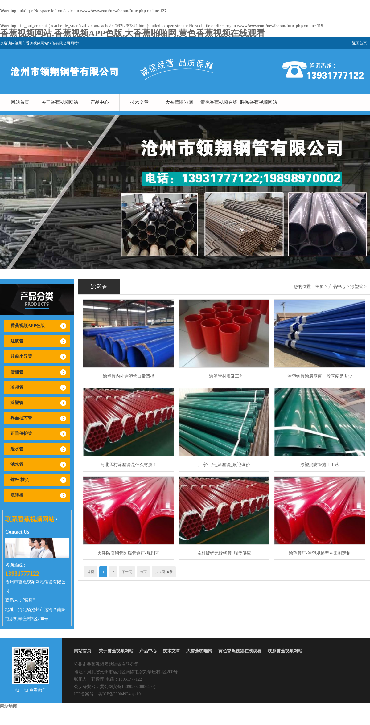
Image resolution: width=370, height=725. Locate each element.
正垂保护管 (21, 433)
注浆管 (16, 341)
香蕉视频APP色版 (27, 325)
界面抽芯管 (21, 418)
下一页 (127, 572)
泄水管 (16, 449)
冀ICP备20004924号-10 (119, 694)
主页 (319, 286)
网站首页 (20, 102)
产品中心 (99, 102)
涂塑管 (16, 402)
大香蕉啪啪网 (179, 102)
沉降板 (16, 495)
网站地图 (8, 706)
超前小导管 (21, 356)
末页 (143, 572)
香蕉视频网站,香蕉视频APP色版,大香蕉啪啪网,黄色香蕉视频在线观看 (132, 33)
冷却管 (16, 387)
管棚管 (16, 372)
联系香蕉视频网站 (258, 102)
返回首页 (359, 43)
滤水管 (16, 464)
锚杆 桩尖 (19, 479)
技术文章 (139, 102)
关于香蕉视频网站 (59, 102)
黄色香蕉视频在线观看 (218, 110)
